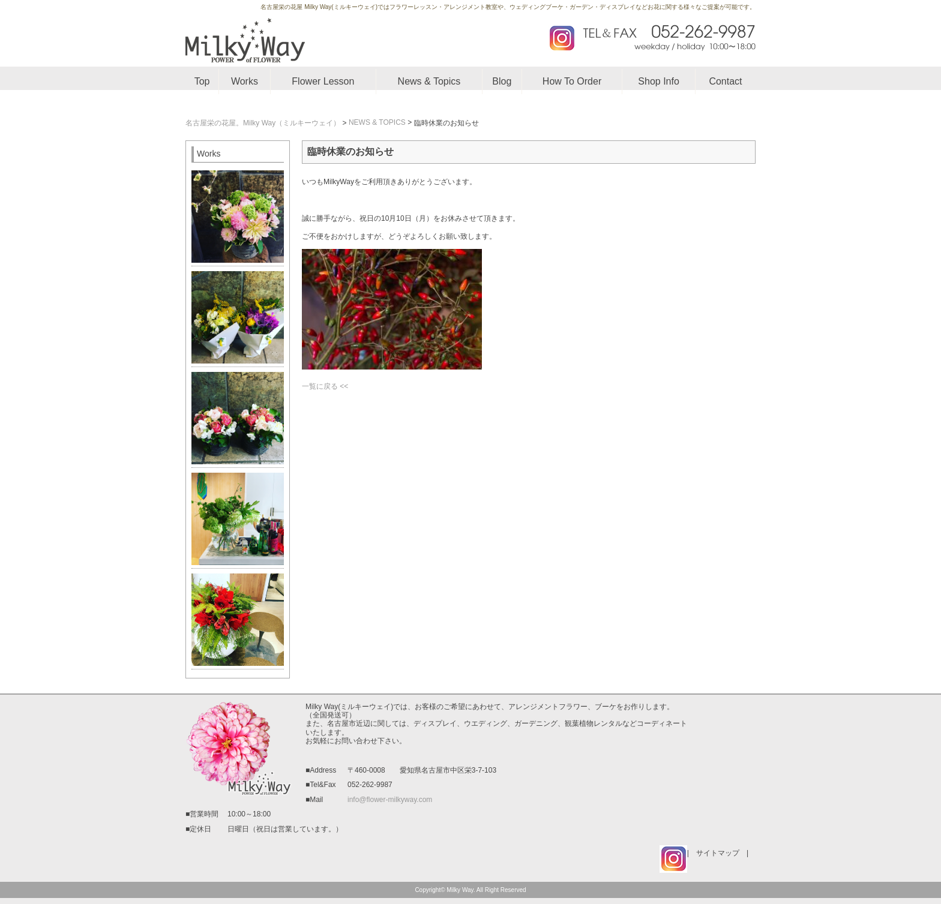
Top (202, 81)
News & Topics (429, 81)
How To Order (572, 81)
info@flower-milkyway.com (389, 799)
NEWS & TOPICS (377, 122)
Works (244, 81)
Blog (501, 81)
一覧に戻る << (325, 386)
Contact (725, 81)
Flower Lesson (323, 81)
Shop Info (658, 81)
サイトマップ (717, 853)
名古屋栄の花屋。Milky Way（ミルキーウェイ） (262, 123)
